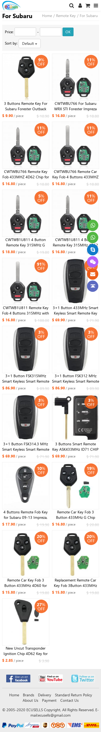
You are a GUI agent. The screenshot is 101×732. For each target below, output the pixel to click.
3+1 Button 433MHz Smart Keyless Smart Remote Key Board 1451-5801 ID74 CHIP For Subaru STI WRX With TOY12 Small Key (75, 310)
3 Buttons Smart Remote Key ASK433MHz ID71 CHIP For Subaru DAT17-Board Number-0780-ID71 (75, 446)
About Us (30, 700)
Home (47, 15)
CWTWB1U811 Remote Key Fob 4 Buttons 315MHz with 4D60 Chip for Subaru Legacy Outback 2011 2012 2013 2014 (25, 310)
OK (68, 31)
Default (29, 43)
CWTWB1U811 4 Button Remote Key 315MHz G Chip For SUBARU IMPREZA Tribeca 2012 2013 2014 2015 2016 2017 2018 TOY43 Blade (25, 242)
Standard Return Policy (73, 694)
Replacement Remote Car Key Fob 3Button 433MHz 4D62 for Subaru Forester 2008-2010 (75, 582)
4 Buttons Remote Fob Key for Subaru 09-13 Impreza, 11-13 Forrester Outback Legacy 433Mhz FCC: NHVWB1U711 (26, 514)
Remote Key (66, 15)
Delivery (44, 694)
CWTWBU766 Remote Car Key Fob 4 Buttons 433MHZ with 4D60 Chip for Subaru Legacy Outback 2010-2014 (75, 174)
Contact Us (69, 700)
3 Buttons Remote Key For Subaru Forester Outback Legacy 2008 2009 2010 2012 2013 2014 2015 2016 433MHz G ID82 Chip (25, 106)
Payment (49, 700)
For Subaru (89, 15)
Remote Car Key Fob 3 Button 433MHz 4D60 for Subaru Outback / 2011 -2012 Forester (25, 582)
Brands (28, 694)
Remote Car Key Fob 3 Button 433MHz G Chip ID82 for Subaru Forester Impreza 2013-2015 (75, 514)
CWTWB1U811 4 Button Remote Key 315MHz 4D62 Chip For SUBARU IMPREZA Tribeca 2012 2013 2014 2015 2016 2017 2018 (75, 242)
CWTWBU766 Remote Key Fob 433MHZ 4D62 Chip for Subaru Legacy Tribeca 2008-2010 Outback (25, 174)
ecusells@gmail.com (54, 715)
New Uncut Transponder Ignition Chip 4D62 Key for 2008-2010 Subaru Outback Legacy (25, 651)
